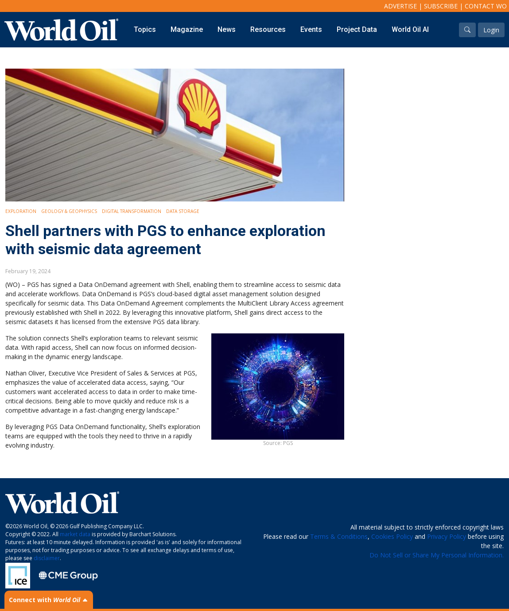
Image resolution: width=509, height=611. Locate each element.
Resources (268, 29)
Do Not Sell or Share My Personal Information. (436, 555)
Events (311, 29)
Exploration (20, 211)
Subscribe (441, 6)
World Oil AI (410, 29)
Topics (145, 29)
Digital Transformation (131, 211)
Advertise (400, 6)
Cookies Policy (392, 536)
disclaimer (47, 558)
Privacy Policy (446, 536)
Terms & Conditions (339, 536)
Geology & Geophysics (69, 211)
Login (491, 30)
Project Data (357, 29)
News (227, 29)
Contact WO (486, 6)
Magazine (187, 29)
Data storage (182, 211)
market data (75, 534)
